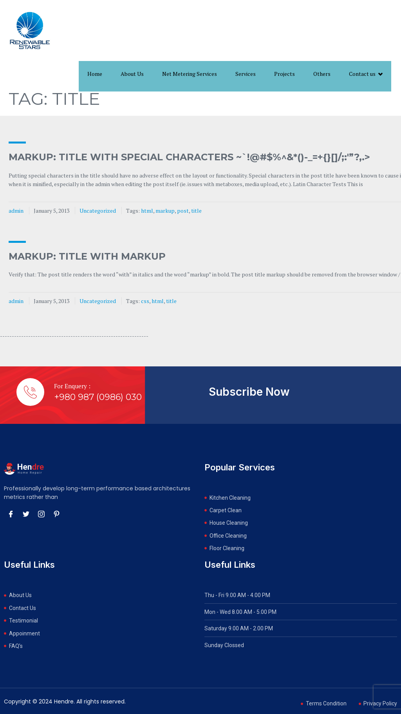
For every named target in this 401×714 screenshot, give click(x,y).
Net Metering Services (189, 73)
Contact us (366, 74)
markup (165, 210)
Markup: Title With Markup (87, 256)
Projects (284, 73)
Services (245, 73)
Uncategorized (97, 210)
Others (322, 73)
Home (94, 73)
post (183, 210)
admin (16, 210)
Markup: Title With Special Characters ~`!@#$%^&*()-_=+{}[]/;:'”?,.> (189, 157)
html (147, 210)
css (145, 301)
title (196, 210)
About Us (132, 73)
